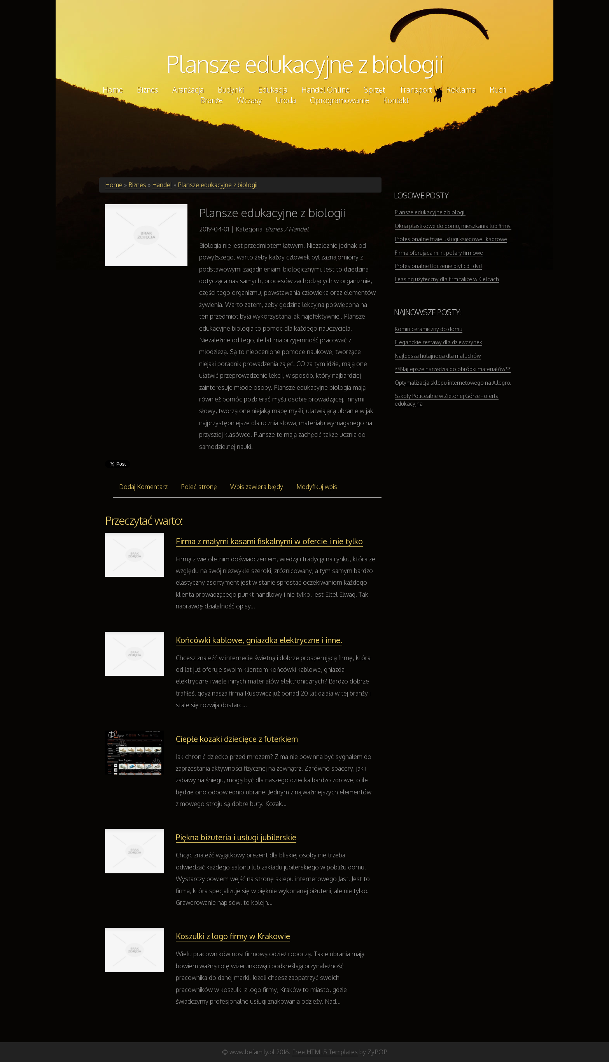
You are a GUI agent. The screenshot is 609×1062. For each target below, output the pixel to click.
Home (113, 185)
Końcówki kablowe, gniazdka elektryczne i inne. (259, 640)
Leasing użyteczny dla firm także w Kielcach (447, 279)
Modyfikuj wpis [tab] (316, 487)
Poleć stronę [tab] (199, 487)
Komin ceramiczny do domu (428, 329)
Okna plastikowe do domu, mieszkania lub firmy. (453, 226)
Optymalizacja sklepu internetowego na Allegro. (453, 382)
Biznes (137, 185)
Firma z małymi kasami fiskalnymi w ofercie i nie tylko (269, 541)
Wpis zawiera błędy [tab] (256, 487)
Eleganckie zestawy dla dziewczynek (438, 342)
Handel (162, 185)
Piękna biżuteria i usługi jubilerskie (236, 837)
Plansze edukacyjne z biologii (304, 63)
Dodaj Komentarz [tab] (143, 487)
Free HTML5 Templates (325, 1052)
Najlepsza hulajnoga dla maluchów (438, 355)
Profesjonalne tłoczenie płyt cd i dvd (438, 266)
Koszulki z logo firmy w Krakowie (233, 936)
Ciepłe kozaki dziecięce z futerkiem (237, 739)
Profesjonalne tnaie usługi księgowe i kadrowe (451, 239)
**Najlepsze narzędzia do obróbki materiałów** (453, 369)
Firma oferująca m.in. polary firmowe (439, 252)
